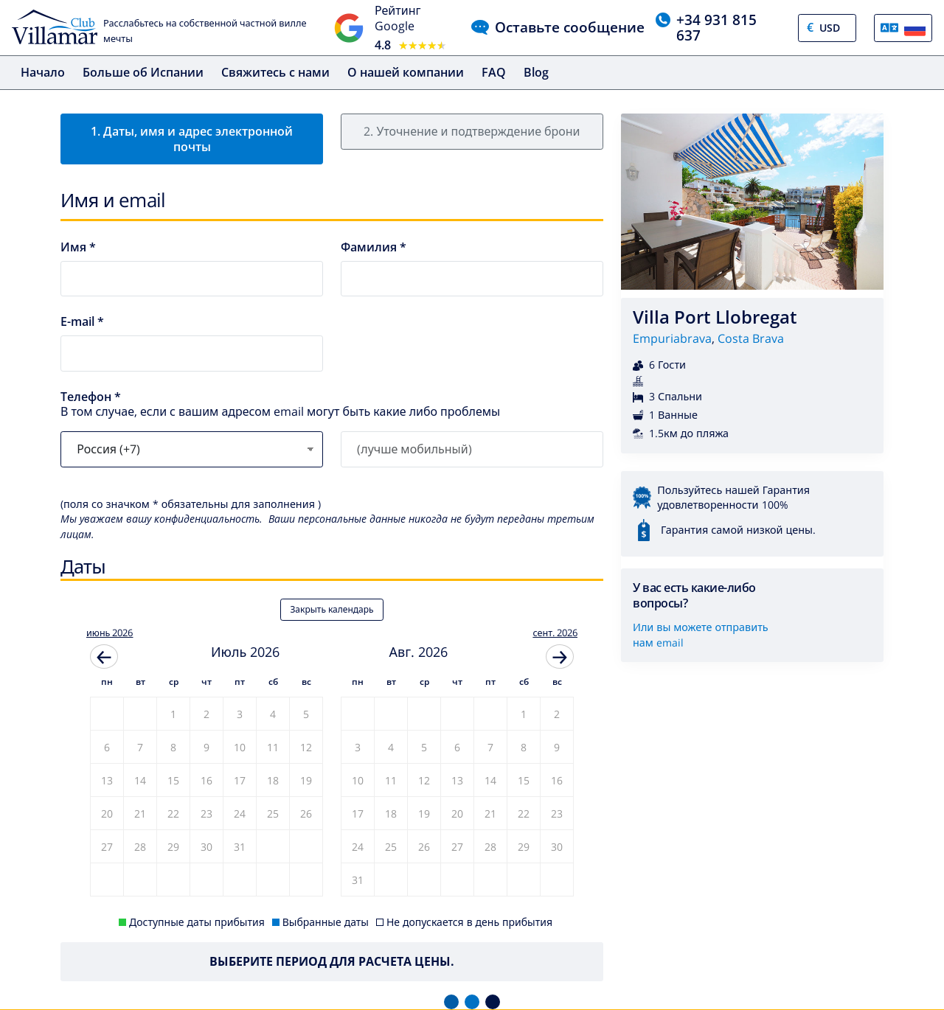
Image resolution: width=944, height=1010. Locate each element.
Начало (43, 72)
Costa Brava (751, 338)
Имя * (78, 247)
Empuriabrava (672, 338)
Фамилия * (373, 247)
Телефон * (90, 397)
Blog (536, 72)
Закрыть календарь (331, 609)
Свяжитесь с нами (275, 72)
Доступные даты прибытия (197, 922)
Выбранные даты (325, 922)
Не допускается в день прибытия (469, 922)
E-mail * (82, 322)
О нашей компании (405, 72)
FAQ (494, 72)
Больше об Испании (143, 72)
